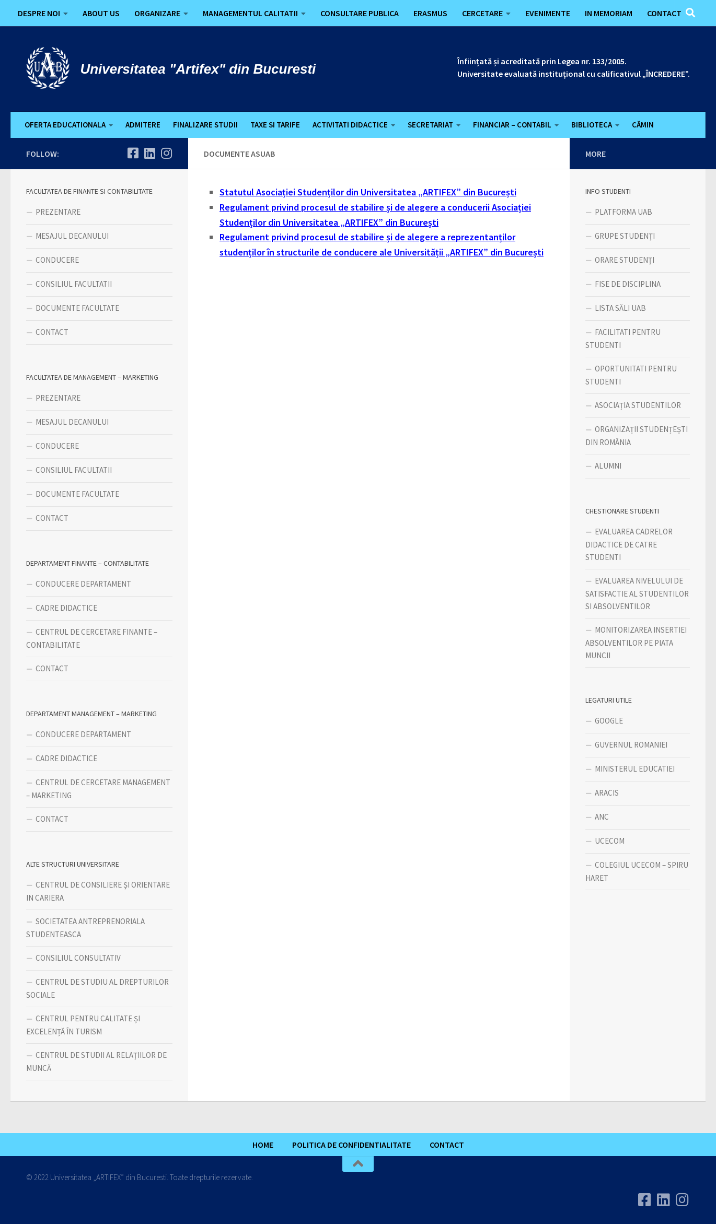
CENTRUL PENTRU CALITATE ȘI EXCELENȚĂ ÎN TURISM (83, 1024)
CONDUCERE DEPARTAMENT (83, 584)
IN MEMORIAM (608, 13)
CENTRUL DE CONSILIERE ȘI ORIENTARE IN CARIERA (98, 891)
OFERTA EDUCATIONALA (65, 125)
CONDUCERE (57, 260)
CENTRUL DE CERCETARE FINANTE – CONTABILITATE (91, 638)
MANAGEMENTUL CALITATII (250, 13)
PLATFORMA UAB (623, 212)
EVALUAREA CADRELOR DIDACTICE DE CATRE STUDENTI (629, 544)
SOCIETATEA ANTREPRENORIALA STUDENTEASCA (85, 927)
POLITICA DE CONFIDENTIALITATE (351, 1144)
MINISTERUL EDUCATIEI (635, 769)
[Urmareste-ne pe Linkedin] (149, 153)
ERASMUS (430, 13)
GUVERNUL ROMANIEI (631, 745)
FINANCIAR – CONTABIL (512, 125)
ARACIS (607, 793)
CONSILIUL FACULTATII (74, 284)
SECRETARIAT (430, 125)
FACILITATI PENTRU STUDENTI (623, 338)
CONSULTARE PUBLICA (359, 13)
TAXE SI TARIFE (275, 125)
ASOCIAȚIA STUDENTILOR (638, 405)
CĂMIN (643, 125)
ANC (602, 817)
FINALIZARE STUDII (205, 125)
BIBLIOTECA (591, 125)
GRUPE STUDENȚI (625, 236)
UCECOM (610, 841)
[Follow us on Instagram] (166, 153)
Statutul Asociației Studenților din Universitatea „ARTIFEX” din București (368, 192)
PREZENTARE (58, 212)
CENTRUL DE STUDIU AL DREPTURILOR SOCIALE (97, 988)
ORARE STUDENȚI (624, 260)
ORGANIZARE (157, 13)
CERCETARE (482, 13)
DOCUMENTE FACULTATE (77, 308)
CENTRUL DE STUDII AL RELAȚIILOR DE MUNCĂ (96, 1061)
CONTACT (664, 13)
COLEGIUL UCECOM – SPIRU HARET (636, 871)
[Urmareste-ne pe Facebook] (132, 153)
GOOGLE (609, 721)
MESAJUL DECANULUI (72, 236)
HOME (262, 1144)
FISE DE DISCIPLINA (628, 284)
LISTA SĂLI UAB (620, 308)
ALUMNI (608, 466)
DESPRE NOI (39, 13)
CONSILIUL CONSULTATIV (78, 958)
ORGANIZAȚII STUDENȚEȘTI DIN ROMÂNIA (636, 435)
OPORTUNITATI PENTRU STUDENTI (631, 375)
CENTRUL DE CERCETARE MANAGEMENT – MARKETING (98, 788)
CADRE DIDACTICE (66, 608)
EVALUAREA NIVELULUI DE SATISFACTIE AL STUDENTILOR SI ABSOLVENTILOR (637, 593)
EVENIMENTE (547, 13)
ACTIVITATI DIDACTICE (350, 125)
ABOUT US (101, 13)
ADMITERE (142, 125)
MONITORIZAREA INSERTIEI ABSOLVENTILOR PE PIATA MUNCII (636, 642)
